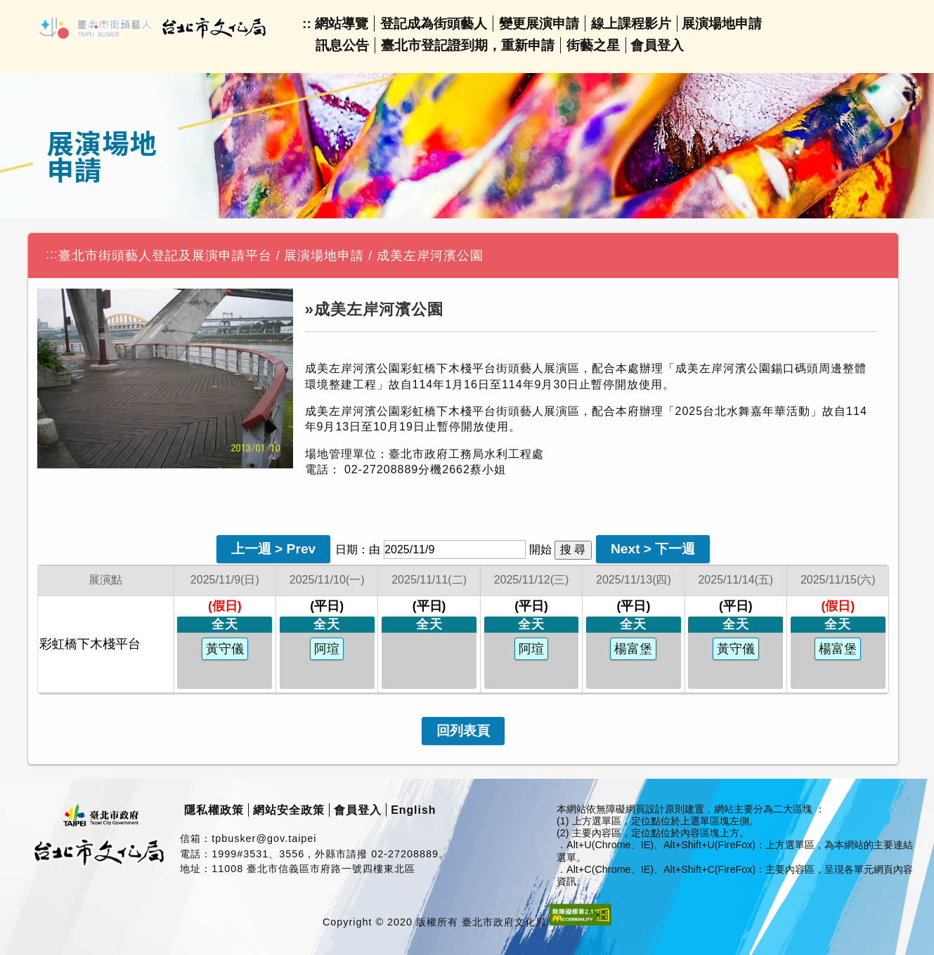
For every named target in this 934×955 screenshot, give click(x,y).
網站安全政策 (289, 810)
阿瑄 (326, 649)
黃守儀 (225, 649)
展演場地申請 (722, 23)
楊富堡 (633, 649)
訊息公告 (342, 45)
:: (306, 23)
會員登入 (657, 45)
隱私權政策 (214, 810)
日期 (346, 549)
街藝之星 (593, 45)
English (413, 810)
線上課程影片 (631, 23)
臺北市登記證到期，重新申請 (467, 45)
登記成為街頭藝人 (433, 23)
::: (52, 254)
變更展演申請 (539, 23)
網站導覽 (341, 23)
